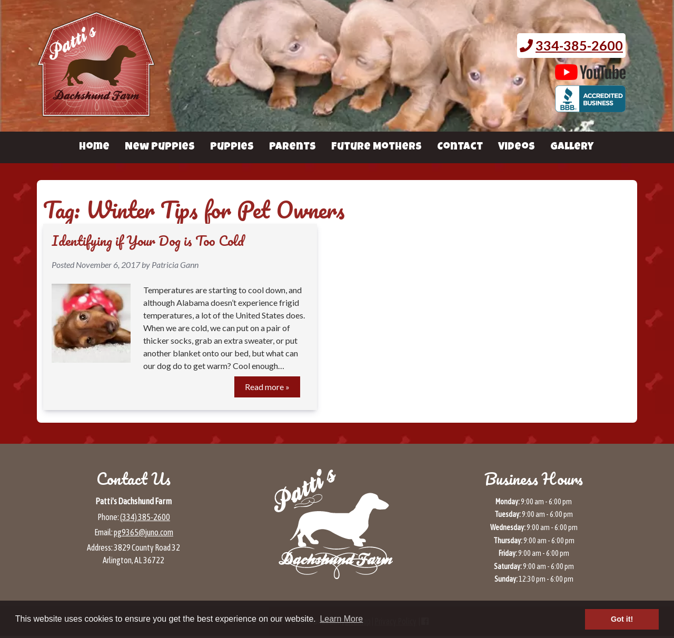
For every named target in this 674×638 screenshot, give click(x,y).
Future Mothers (376, 147)
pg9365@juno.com (143, 532)
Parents (292, 147)
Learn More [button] (341, 618)
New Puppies (160, 147)
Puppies (232, 147)
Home (94, 147)
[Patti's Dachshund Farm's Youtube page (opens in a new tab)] (590, 75)
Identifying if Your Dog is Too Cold (148, 241)
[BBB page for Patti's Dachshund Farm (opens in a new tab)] (590, 107)
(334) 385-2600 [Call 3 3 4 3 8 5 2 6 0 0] (145, 517)
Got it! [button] (622, 619)
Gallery (571, 147)
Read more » (267, 387)
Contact (460, 147)
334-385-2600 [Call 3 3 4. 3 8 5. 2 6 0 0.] (579, 45)
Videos (516, 147)
